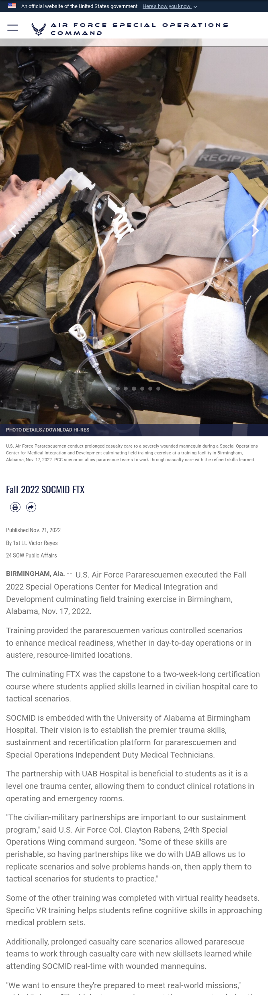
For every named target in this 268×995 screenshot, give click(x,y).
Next (254, 230)
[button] (171, 6)
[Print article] (15, 507)
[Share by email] (31, 507)
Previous (13, 230)
